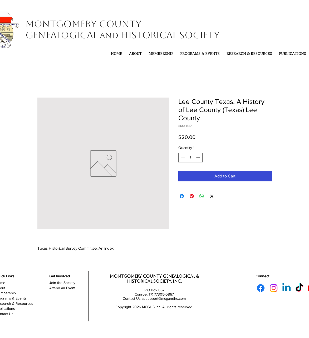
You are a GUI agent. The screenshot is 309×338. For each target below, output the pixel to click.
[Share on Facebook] (182, 196)
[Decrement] (182, 157)
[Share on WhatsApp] (202, 196)
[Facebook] (261, 288)
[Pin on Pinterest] (192, 196)
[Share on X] (212, 196)
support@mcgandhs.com (166, 298)
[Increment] (198, 157)
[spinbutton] (190, 157)
